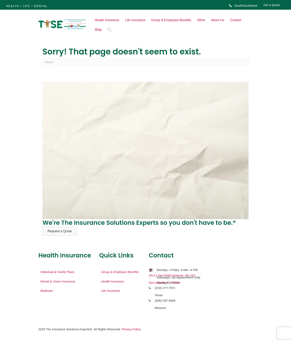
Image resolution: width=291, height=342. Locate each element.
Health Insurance (107, 20)
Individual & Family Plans (57, 272)
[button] (110, 30)
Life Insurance (135, 20)
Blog (98, 29)
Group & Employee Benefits (171, 20)
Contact (235, 20)
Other (201, 20)
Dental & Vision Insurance (57, 281)
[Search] (145, 62)
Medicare (46, 290)
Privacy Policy (131, 329)
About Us (217, 20)
